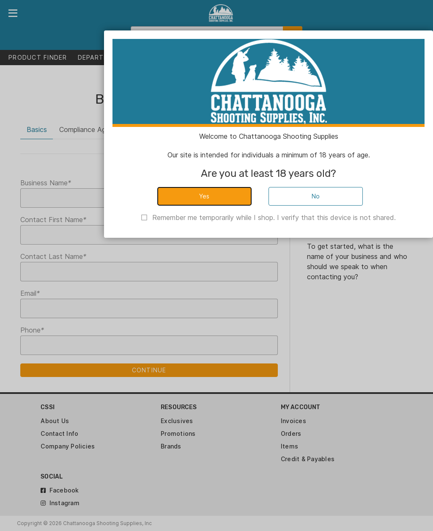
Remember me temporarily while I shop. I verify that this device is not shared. (274, 217)
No (316, 196)
